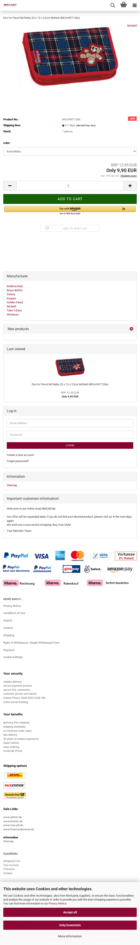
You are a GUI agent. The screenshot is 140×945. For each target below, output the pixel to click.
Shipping (8, 635)
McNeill (132, 25)
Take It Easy (14, 310)
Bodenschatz (15, 286)
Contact (8, 627)
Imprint (7, 620)
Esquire (11, 298)
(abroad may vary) (86, 125)
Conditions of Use (14, 613)
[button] (9, 186)
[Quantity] (70, 186)
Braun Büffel (14, 290)
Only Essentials (70, 925)
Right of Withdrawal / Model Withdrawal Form (31, 642)
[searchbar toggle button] (112, 5)
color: (6, 143)
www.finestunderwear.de (18, 829)
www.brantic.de (13, 821)
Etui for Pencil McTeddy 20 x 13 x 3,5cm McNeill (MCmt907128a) (70, 384)
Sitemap (12, 485)
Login (70, 445)
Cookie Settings (13, 657)
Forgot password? (18, 461)
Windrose (13, 314)
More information (70, 936)
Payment (8, 650)
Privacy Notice (57, 903)
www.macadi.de (13, 825)
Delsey (11, 294)
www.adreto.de (12, 817)
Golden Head (15, 302)
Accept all (70, 912)
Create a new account (20, 455)
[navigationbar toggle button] (134, 5)
